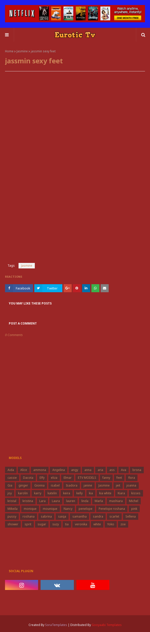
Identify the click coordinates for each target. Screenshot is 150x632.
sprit (28, 524)
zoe (123, 524)
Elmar (68, 478)
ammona (39, 470)
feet (119, 478)
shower (13, 524)
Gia (10, 485)
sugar (42, 524)
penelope (85, 509)
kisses (135, 493)
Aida (11, 470)
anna (87, 470)
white (97, 524)
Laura (56, 501)
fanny (106, 478)
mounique (50, 509)
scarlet (114, 516)
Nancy (68, 509)
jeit (118, 485)
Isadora (71, 485)
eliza (54, 478)
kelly (79, 493)
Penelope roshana (112, 509)
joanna (131, 485)
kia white (105, 493)
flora (131, 478)
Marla (99, 501)
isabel (55, 485)
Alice (23, 470)
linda (84, 501)
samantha (79, 516)
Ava (123, 470)
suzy (55, 524)
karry (37, 493)
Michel (133, 501)
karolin (23, 493)
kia (91, 493)
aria (100, 470)
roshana (29, 516)
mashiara (116, 501)
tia (67, 524)
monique (30, 509)
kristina (28, 501)
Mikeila (13, 509)
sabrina (46, 516)
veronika (81, 524)
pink (134, 509)
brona (136, 470)
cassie (12, 478)
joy (10, 493)
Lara (42, 501)
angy (74, 470)
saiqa (62, 516)
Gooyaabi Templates (107, 625)
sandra (98, 516)
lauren (70, 501)
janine (88, 485)
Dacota (28, 478)
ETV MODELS (87, 478)
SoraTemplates (56, 625)
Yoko (110, 524)
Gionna (39, 485)
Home (9, 51)
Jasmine (22, 51)
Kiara (121, 493)
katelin (52, 493)
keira (66, 493)
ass (112, 470)
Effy (42, 478)
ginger (23, 485)
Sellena (130, 516)
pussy (12, 516)
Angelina (58, 470)
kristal (12, 501)
